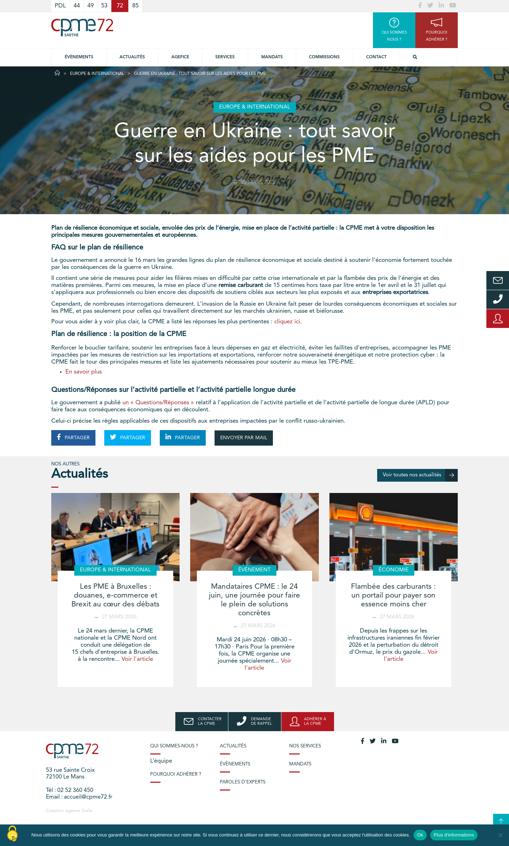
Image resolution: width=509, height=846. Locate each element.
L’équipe (161, 761)
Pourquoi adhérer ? (175, 774)
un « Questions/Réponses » (158, 403)
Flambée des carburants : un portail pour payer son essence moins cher (393, 595)
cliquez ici (287, 322)
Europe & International (97, 74)
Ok (420, 835)
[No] (500, 835)
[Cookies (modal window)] (12, 834)
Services (225, 57)
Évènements (79, 57)
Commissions (324, 57)
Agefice (180, 57)
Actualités (132, 57)
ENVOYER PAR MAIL (243, 437)
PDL (60, 6)
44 (77, 6)
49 (90, 6)
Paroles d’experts (242, 782)
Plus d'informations (454, 835)
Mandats (272, 57)
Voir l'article (137, 659)
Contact (376, 57)
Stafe (87, 811)
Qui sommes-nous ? (174, 746)
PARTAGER (73, 437)
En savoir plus (83, 372)
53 (104, 6)
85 (135, 6)
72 (120, 6)
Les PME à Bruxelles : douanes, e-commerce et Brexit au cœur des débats (115, 595)
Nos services (305, 746)
